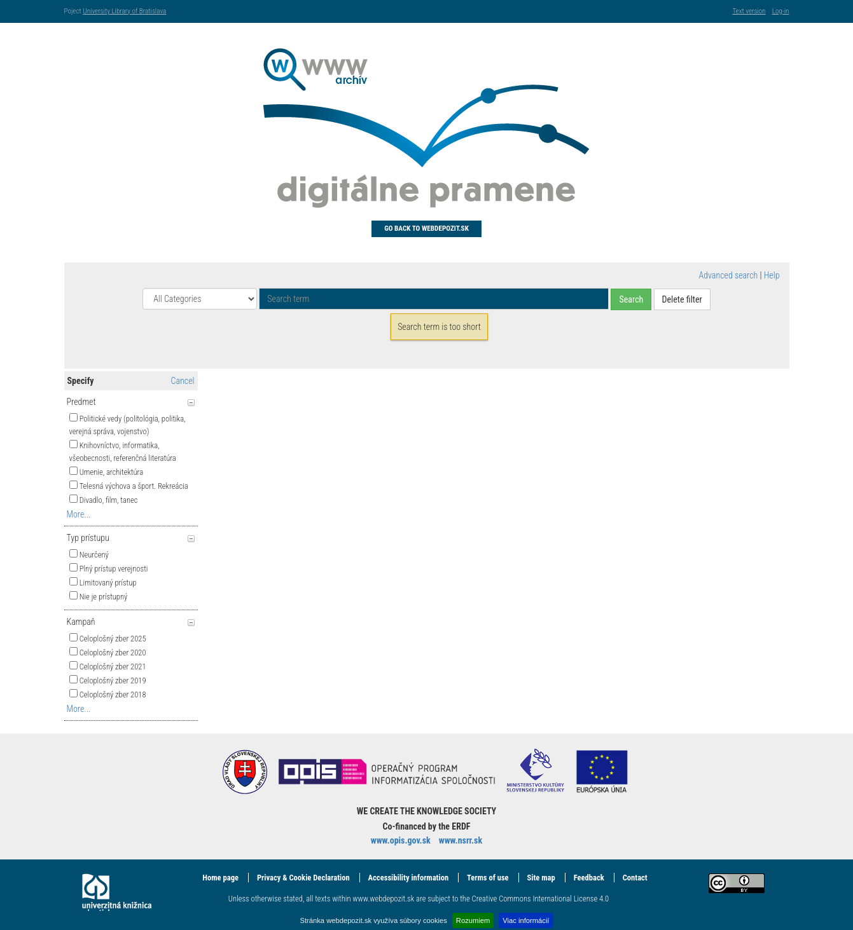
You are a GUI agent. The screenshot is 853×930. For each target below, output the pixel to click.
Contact (635, 877)
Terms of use (488, 877)
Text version (748, 11)
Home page (220, 877)
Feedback (589, 877)
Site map (541, 877)
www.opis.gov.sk (401, 840)
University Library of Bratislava (124, 11)
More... (79, 514)
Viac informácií (526, 920)
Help (772, 275)
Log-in (780, 11)
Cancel (183, 381)
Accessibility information (408, 877)
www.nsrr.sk (460, 840)
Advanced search (728, 275)
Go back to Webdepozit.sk (426, 228)
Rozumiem (473, 920)
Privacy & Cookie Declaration (303, 877)
